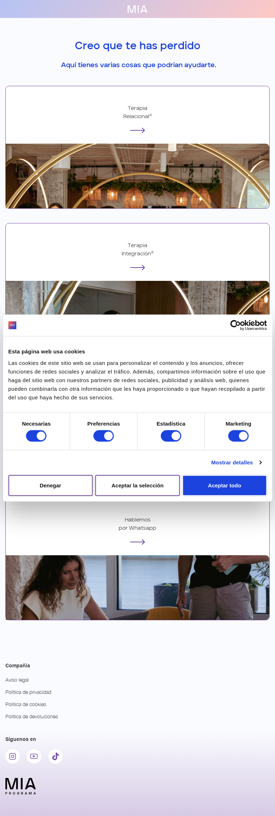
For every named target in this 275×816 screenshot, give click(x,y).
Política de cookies (25, 704)
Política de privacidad (28, 692)
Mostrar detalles (232, 462)
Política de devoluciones (31, 716)
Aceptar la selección (137, 485)
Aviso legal (17, 680)
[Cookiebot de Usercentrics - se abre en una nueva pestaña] (235, 325)
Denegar (50, 485)
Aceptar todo (224, 485)
